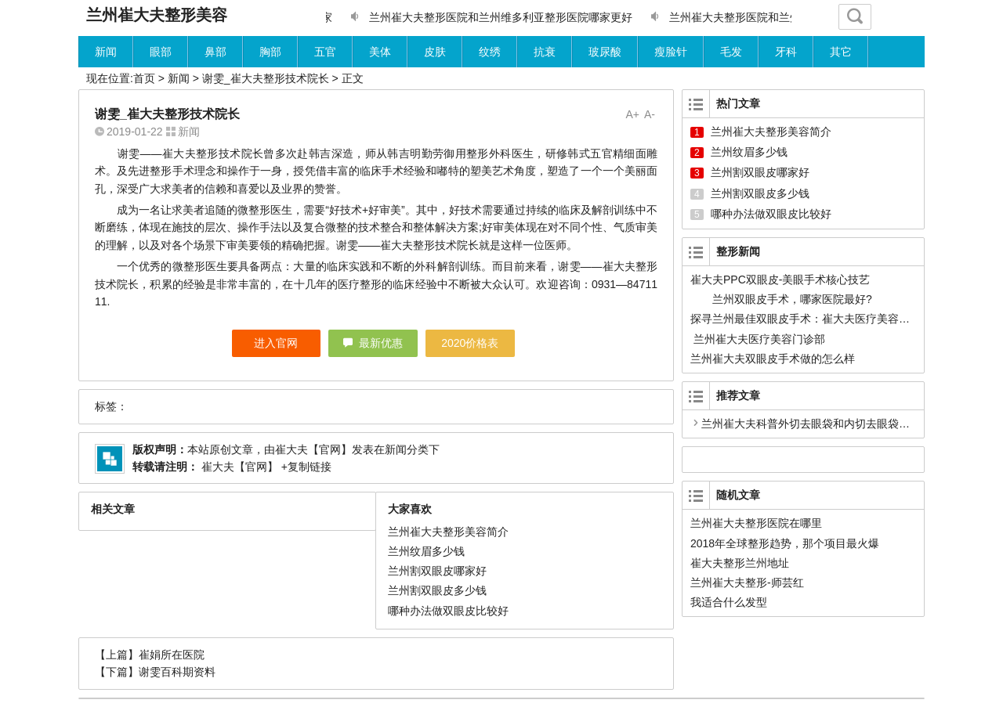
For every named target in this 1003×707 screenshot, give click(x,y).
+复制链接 (304, 466)
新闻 (106, 51)
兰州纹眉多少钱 (426, 551)
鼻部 (215, 51)
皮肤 (435, 51)
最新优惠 (381, 343)
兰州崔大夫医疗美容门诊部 (757, 339)
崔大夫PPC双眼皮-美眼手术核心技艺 (780, 279)
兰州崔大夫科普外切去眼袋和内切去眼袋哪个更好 (822, 423)
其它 (841, 51)
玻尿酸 (604, 51)
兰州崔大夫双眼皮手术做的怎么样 (772, 358)
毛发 (731, 51)
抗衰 (545, 51)
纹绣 (490, 51)
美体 (380, 51)
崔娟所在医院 (172, 654)
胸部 (270, 51)
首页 (144, 78)
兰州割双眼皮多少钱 (437, 590)
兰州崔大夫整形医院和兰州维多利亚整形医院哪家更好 (501, 17)
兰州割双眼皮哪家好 (437, 571)
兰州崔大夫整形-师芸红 (747, 582)
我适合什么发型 (728, 602)
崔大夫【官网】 (313, 449)
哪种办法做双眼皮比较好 (448, 610)
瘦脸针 (670, 51)
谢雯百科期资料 (177, 672)
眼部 (161, 51)
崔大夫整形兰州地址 (739, 563)
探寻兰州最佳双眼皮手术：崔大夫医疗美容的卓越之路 (822, 318)
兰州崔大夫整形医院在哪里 (756, 523)
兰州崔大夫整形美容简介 (448, 531)
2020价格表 (469, 343)
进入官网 (276, 343)
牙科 (786, 51)
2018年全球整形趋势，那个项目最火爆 (784, 543)
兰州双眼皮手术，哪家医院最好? (793, 299)
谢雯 (129, 153)
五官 (325, 51)
